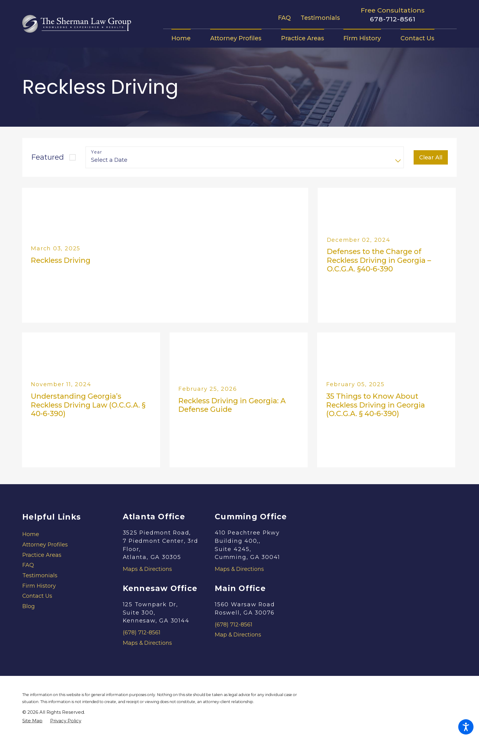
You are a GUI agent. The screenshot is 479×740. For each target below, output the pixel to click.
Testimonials (320, 17)
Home (30, 534)
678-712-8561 (393, 19)
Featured (47, 157)
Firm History (39, 585)
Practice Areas (41, 555)
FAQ (284, 17)
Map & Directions (238, 634)
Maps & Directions (147, 569)
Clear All (430, 157)
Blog (28, 606)
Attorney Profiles (45, 544)
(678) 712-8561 (141, 632)
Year (96, 152)
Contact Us (37, 596)
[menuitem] (185, 38)
